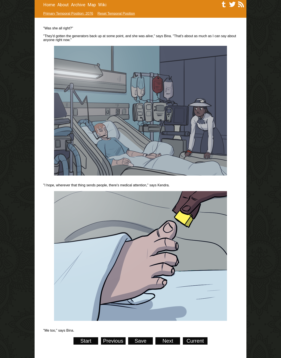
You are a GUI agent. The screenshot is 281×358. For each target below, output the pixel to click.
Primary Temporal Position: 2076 (68, 13)
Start (85, 341)
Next (168, 341)
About (63, 4)
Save (141, 341)
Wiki (102, 4)
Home (49, 4)
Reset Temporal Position (116, 13)
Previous (113, 341)
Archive (78, 4)
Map (92, 4)
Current (195, 341)
